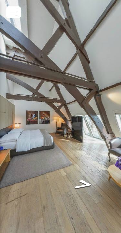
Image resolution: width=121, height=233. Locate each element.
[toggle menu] (13, 12)
